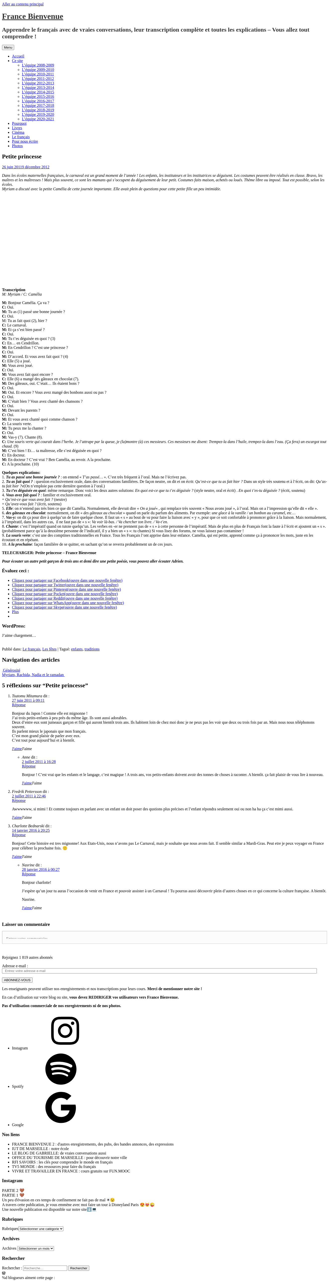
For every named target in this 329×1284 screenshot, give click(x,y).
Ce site (17, 61)
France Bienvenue (32, 16)
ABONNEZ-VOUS (17, 980)
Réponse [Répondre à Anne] (29, 766)
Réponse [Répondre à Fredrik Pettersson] (19, 800)
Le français (21, 137)
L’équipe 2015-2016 (38, 96)
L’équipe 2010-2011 (38, 74)
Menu (8, 47)
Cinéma (18, 132)
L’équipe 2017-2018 (38, 105)
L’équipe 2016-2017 (38, 101)
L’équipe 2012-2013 (38, 83)
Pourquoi (19, 123)
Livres (17, 128)
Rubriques (10, 1228)
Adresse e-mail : (15, 966)
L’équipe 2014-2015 (38, 92)
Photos (17, 146)
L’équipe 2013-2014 (38, 87)
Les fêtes (49, 649)
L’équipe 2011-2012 (38, 78)
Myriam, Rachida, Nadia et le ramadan (33, 675)
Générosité (11, 670)
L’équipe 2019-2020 (38, 114)
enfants (77, 649)
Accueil (18, 56)
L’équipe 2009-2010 (38, 69)
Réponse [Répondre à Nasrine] (29, 874)
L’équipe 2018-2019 (38, 110)
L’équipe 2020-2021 (38, 119)
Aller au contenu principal (23, 4)
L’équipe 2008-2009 (38, 65)
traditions (92, 649)
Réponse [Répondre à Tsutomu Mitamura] (19, 705)
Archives (9, 1248)
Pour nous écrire (25, 141)
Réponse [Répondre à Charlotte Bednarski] (19, 835)
